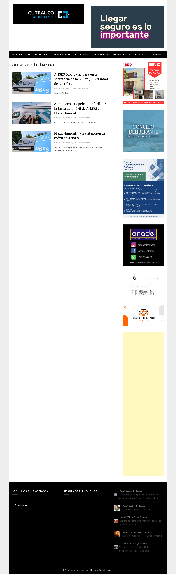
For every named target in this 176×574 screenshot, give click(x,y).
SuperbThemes (106, 570)
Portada (17, 54)
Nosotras (159, 54)
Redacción (85, 88)
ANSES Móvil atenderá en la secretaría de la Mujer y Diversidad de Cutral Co (81, 79)
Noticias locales (38, 54)
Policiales (81, 54)
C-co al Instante (22, 505)
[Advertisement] (143, 404)
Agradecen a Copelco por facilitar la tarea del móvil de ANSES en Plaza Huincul (80, 108)
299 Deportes (62, 54)
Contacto (141, 54)
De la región (100, 54)
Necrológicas (121, 54)
